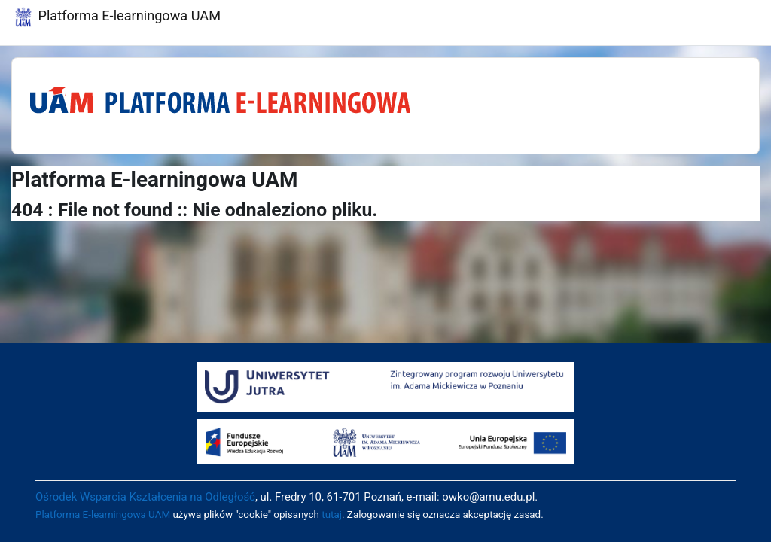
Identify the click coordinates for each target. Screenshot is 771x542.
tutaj (332, 514)
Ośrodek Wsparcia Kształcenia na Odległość (145, 497)
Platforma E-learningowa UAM (102, 514)
